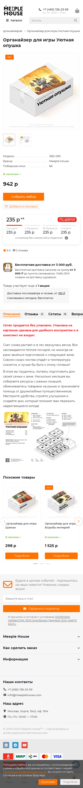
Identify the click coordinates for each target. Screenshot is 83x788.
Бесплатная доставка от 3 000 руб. (43, 265)
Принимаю (48, 781)
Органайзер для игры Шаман (21, 525)
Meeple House (59, 161)
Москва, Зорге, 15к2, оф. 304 (28, 711)
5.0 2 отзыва (15, 250)
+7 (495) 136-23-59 (20, 689)
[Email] (41, 598)
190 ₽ (61, 293)
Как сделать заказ (41, 648)
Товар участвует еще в (26, 286)
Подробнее (70, 781)
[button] (4, 521)
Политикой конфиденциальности (25, 771)
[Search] (54, 20)
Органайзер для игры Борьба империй (60, 525)
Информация (41, 659)
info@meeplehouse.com (24, 695)
